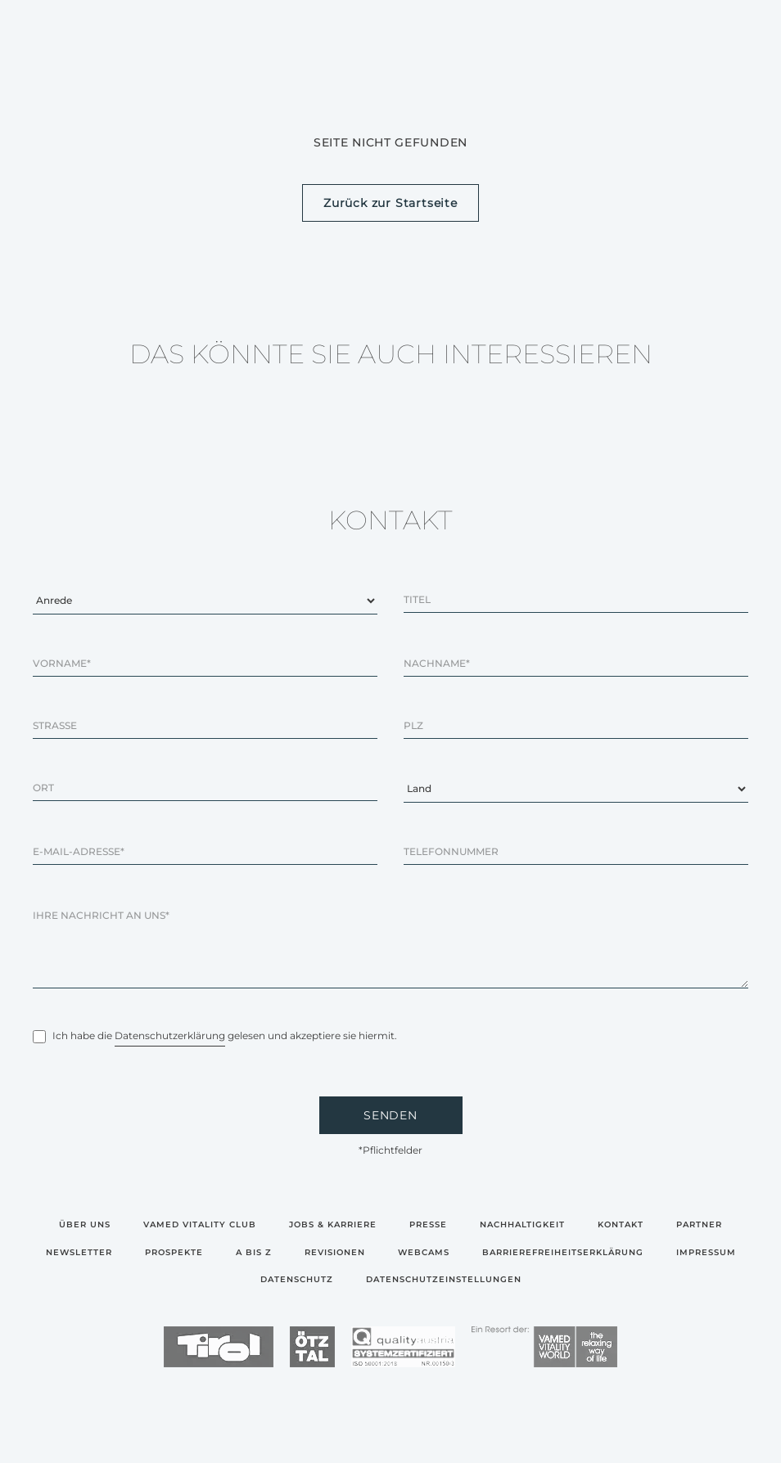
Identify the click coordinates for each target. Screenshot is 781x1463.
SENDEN (390, 1115)
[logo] (218, 1348)
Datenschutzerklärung (170, 1035)
